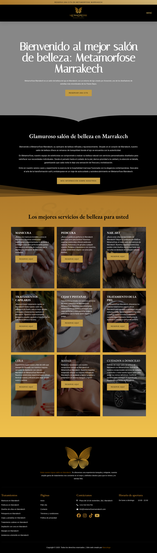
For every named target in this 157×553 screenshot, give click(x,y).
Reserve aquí (26, 259)
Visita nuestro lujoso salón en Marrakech (55, 472)
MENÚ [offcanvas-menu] (149, 13)
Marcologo (107, 548)
